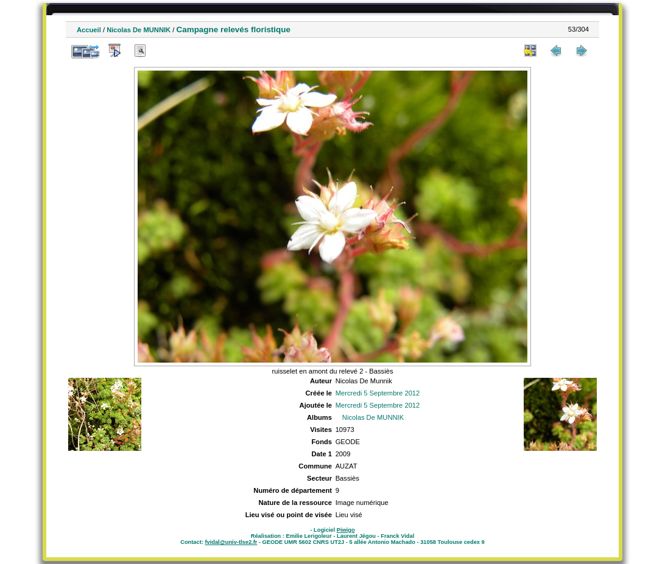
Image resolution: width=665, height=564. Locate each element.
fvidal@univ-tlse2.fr (231, 542)
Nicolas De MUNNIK (139, 29)
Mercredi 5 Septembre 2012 (378, 393)
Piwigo (346, 530)
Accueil (89, 29)
